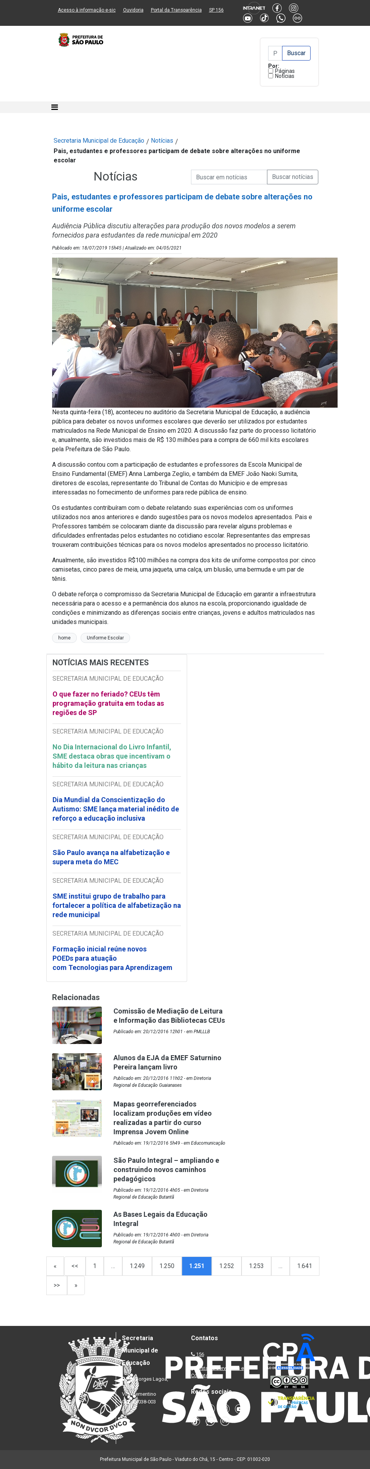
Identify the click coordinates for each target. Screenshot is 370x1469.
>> (57, 1285)
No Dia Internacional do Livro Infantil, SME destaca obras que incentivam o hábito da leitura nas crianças (111, 756)
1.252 (226, 1266)
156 (200, 1354)
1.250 (166, 1266)
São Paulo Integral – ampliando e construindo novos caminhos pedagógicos (166, 1169)
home (64, 638)
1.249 (137, 1266)
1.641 (304, 1266)
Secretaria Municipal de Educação (99, 140)
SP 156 (216, 10)
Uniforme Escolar (105, 638)
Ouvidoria (133, 10)
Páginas (285, 71)
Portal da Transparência (176, 10)
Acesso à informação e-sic (87, 10)
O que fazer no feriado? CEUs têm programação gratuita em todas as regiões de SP (108, 703)
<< (74, 1266)
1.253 (256, 1266)
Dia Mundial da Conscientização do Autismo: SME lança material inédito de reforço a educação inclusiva (115, 809)
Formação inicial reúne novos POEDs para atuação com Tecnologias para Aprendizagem (113, 958)
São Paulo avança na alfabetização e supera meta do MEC (111, 857)
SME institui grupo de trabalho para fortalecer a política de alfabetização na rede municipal (116, 905)
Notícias (284, 76)
